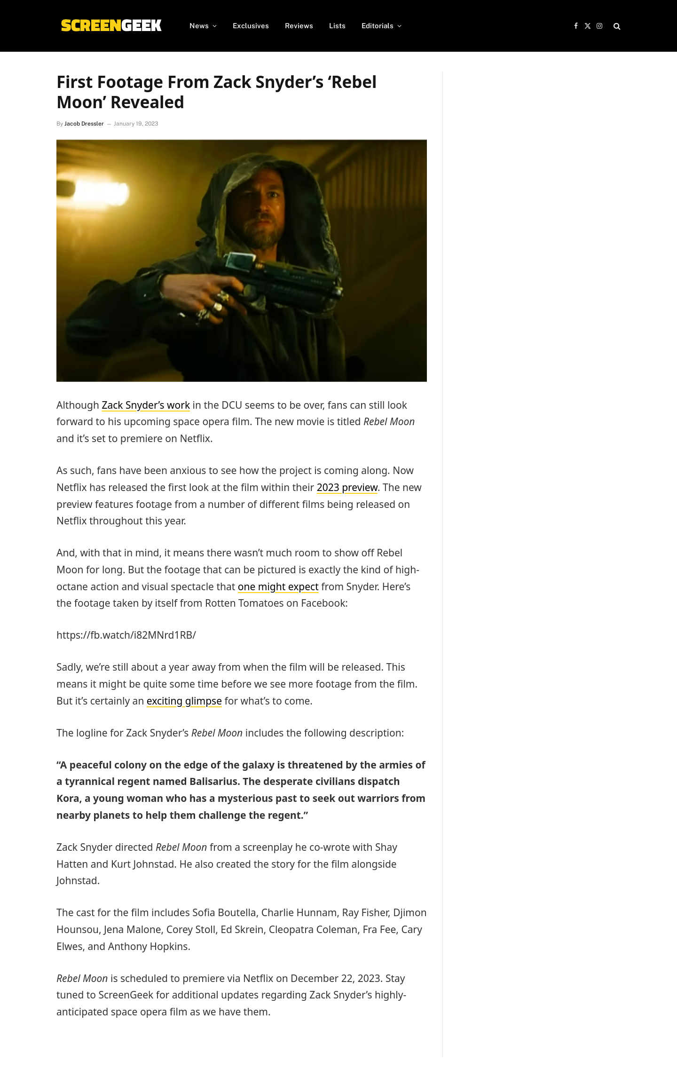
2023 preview (347, 487)
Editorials (378, 26)
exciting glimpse (184, 700)
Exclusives (251, 26)
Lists (337, 26)
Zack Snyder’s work (146, 405)
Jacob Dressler (84, 123)
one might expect (278, 586)
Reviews (299, 26)
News (199, 26)
